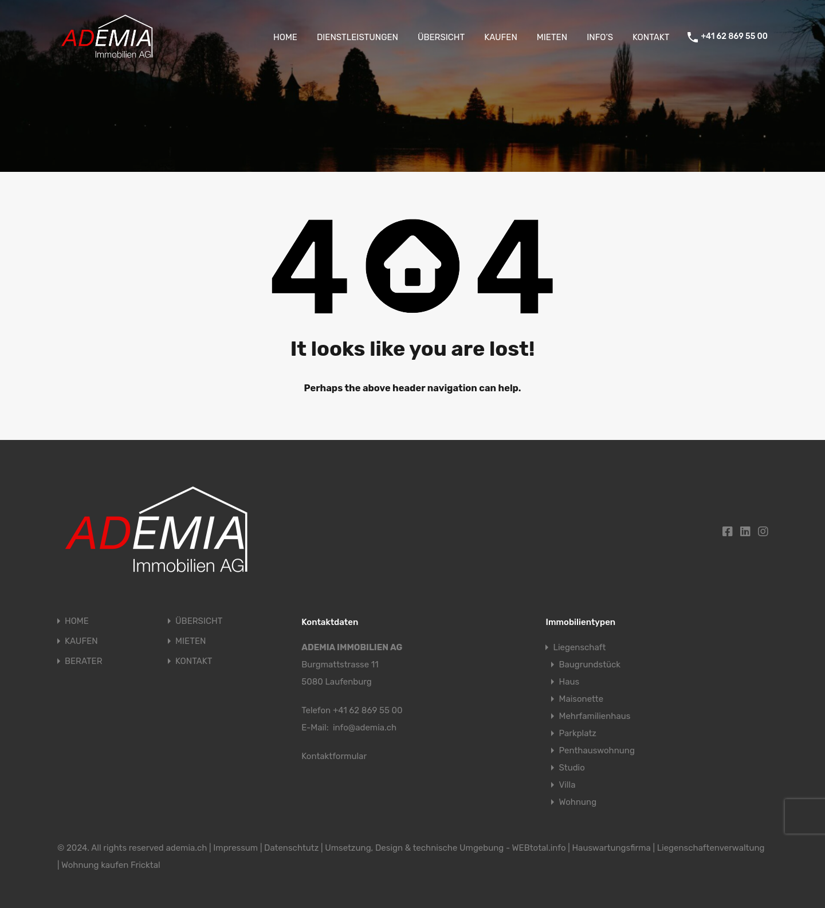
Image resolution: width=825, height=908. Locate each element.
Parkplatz (577, 733)
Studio (571, 767)
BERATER (83, 661)
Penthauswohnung (596, 750)
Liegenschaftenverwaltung (711, 848)
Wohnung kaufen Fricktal (110, 865)
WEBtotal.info (539, 848)
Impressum (235, 848)
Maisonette (581, 699)
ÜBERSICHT (441, 37)
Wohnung (577, 802)
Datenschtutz (291, 848)
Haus (569, 682)
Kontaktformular (334, 756)
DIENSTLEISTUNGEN (357, 37)
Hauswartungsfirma (611, 848)
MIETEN (552, 37)
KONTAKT (650, 37)
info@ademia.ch (364, 727)
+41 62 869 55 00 (734, 36)
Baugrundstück (589, 664)
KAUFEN (500, 37)
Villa (567, 785)
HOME (285, 37)
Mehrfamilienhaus (594, 716)
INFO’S (600, 37)
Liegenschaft (579, 647)
